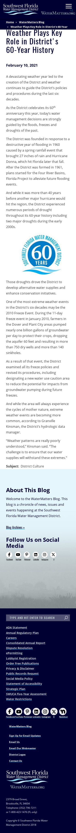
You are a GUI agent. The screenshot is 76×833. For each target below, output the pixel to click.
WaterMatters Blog (31, 22)
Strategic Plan (15, 689)
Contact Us (15, 761)
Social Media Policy (19, 678)
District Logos (17, 754)
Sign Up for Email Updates (25, 735)
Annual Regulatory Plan (22, 633)
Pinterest (27, 556)
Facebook (9, 556)
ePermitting (14, 653)
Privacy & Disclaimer (20, 668)
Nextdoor (63, 713)
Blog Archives (14, 527)
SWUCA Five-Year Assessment (26, 694)
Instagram (45, 556)
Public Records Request (22, 673)
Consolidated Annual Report (25, 643)
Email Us (14, 742)
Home (10, 22)
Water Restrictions (19, 699)
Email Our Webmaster (22, 748)
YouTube (18, 556)
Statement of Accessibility (24, 684)
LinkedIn (36, 556)
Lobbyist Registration (21, 658)
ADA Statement (16, 627)
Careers (11, 638)
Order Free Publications (22, 663)
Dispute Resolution (19, 648)
